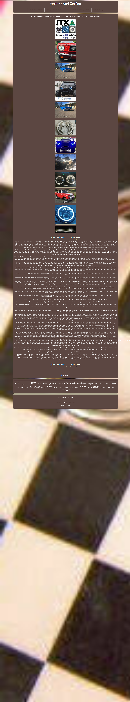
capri (83, 386)
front (96, 386)
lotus (49, 386)
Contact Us (65, 400)
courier (60, 384)
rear (113, 387)
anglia (23, 384)
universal (71, 387)
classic (43, 387)
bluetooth (102, 387)
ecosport (90, 384)
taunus (27, 384)
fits (31, 387)
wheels (37, 387)
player (114, 384)
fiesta (102, 384)
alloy (66, 383)
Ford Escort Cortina (65, 397)
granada (26, 387)
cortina (74, 383)
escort (65, 390)
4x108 (108, 383)
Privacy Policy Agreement (66, 403)
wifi (18, 387)
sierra (83, 383)
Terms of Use (65, 405)
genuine (53, 383)
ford (33, 383)
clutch (90, 387)
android (61, 387)
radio (96, 384)
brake (18, 383)
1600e (108, 387)
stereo (55, 387)
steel (22, 387)
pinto (77, 387)
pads (39, 384)
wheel (45, 383)
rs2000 (66, 387)
